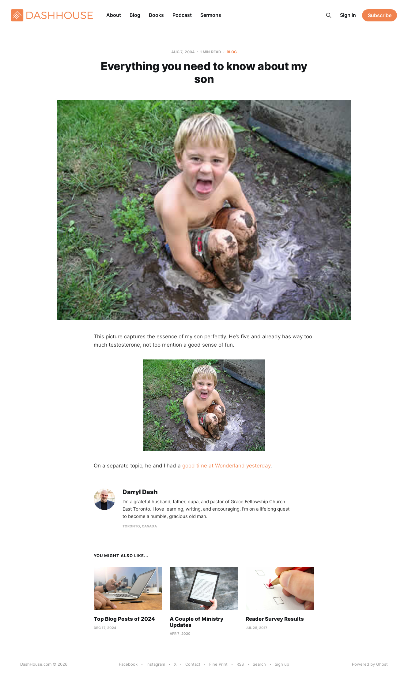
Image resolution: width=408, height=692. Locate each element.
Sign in (348, 15)
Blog (135, 15)
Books (156, 15)
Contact (192, 664)
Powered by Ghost (370, 664)
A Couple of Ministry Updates (196, 622)
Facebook (128, 664)
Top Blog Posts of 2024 (124, 619)
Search (259, 664)
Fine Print (218, 664)
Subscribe (379, 15)
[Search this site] (328, 15)
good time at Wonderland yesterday (226, 466)
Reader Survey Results (275, 619)
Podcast (182, 15)
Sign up (282, 664)
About (113, 15)
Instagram (155, 664)
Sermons (210, 15)
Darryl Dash (140, 492)
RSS (240, 664)
